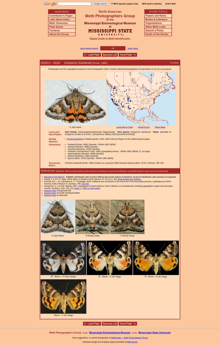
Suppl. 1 (77, 188)
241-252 (85, 184)
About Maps (160, 127)
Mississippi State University (154, 332)
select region (133, 48)
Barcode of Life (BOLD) (54, 177)
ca (113, 48)
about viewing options (89, 48)
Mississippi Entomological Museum (109, 332)
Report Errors (144, 127)
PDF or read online (91, 188)
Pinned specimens (75, 139)
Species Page (50, 190)
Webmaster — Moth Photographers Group (129, 338)
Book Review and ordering (129, 179)
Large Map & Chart (124, 127)
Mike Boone (132, 342)
